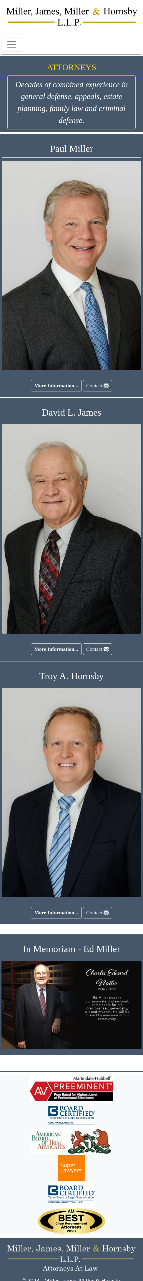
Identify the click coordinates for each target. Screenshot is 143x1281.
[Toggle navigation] (11, 44)
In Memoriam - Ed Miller (71, 949)
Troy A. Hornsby (71, 676)
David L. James (71, 412)
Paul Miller (71, 148)
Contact (97, 385)
